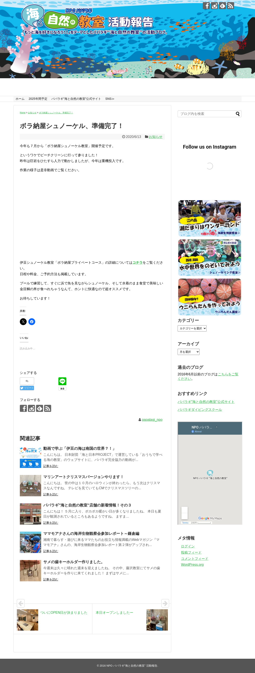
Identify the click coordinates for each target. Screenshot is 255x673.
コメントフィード (194, 558)
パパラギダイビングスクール (200, 409)
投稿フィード (191, 552)
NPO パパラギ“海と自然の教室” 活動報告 (132, 665)
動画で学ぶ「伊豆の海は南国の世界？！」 (79, 448)
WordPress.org (192, 564)
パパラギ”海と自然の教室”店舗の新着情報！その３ (87, 505)
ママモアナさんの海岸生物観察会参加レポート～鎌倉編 (91, 533)
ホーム (20, 98)
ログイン (188, 546)
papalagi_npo (152, 419)
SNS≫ (109, 98)
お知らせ (155, 137)
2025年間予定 (38, 98)
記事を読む (50, 466)
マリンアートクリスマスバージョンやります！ (83, 477)
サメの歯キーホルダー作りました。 (74, 562)
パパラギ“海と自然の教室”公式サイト (76, 98)
